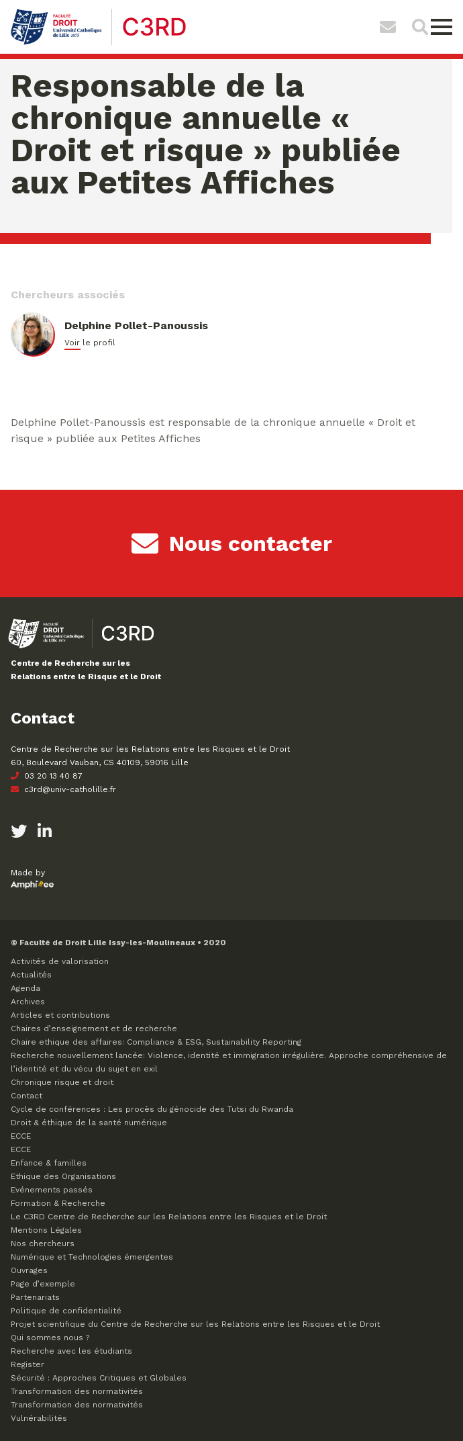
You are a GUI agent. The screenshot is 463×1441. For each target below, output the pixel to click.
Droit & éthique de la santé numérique (89, 1122)
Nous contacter (232, 543)
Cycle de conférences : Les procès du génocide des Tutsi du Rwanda (152, 1109)
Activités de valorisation (60, 961)
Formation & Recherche (58, 1203)
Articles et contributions (60, 1015)
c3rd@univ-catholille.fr (63, 789)
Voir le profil (89, 342)
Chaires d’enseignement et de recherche (94, 1028)
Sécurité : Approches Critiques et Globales (99, 1378)
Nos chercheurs (42, 1243)
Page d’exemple (43, 1284)
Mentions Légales (46, 1230)
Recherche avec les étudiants (71, 1351)
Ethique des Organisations (63, 1176)
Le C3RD (169, 1216)
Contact (26, 1095)
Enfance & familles (49, 1163)
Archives (28, 1001)
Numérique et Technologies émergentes (92, 1257)
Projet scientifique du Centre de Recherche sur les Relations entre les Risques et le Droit (195, 1324)
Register (27, 1364)
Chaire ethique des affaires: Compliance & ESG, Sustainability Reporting (156, 1042)
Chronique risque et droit (62, 1082)
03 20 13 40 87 (47, 776)
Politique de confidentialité (66, 1310)
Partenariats (35, 1297)
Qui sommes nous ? (50, 1337)
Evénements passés (52, 1189)
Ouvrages (29, 1270)
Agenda (25, 988)
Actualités (31, 974)
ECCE (21, 1136)
